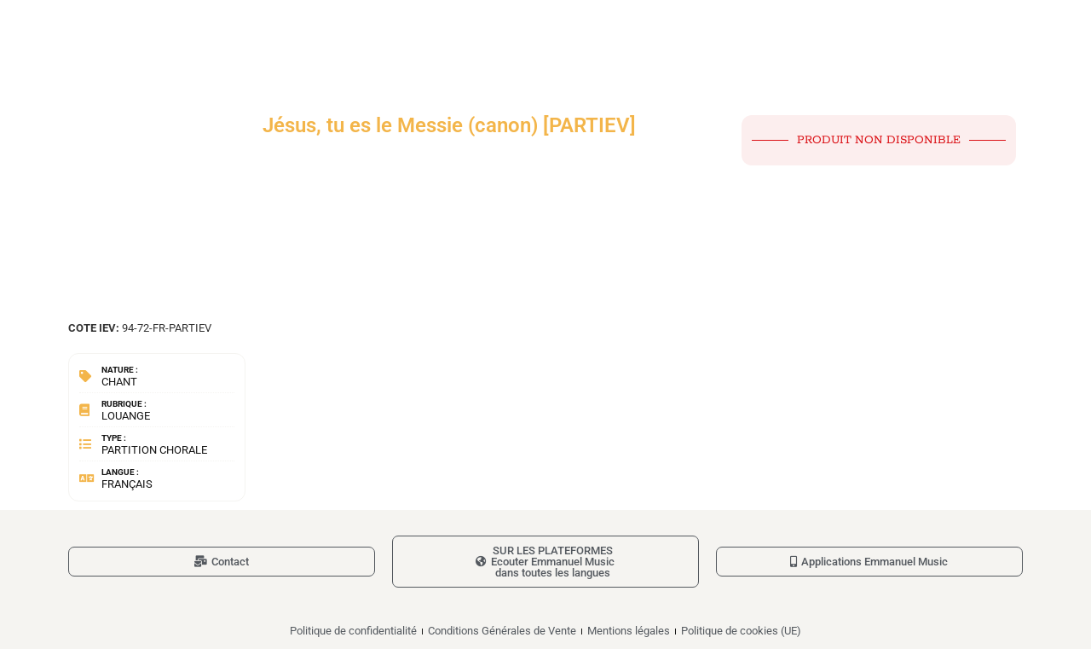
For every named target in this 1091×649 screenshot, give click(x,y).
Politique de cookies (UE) (741, 630)
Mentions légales (628, 630)
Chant (119, 381)
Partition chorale (154, 449)
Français (127, 484)
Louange (125, 415)
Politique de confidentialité (353, 630)
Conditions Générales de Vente (502, 630)
